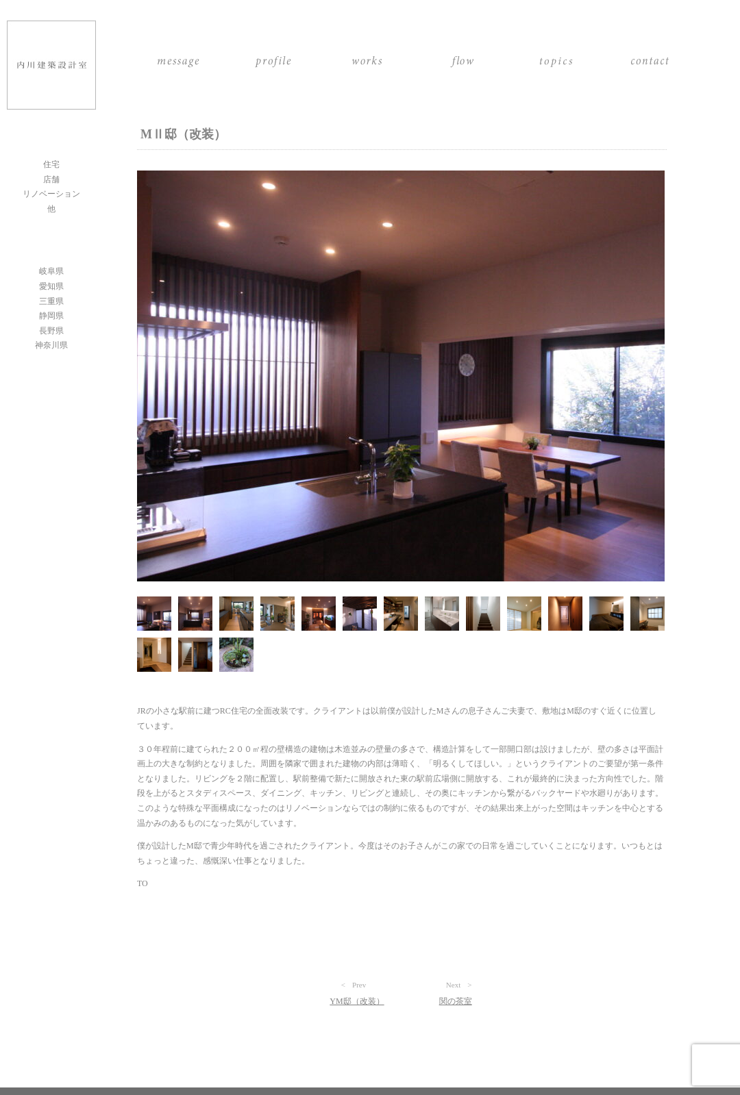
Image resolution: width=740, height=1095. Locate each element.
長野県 (51, 331)
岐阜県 (51, 271)
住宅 (51, 164)
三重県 (51, 301)
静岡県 (51, 315)
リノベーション (51, 194)
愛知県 (51, 286)
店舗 (51, 179)
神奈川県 (51, 345)
